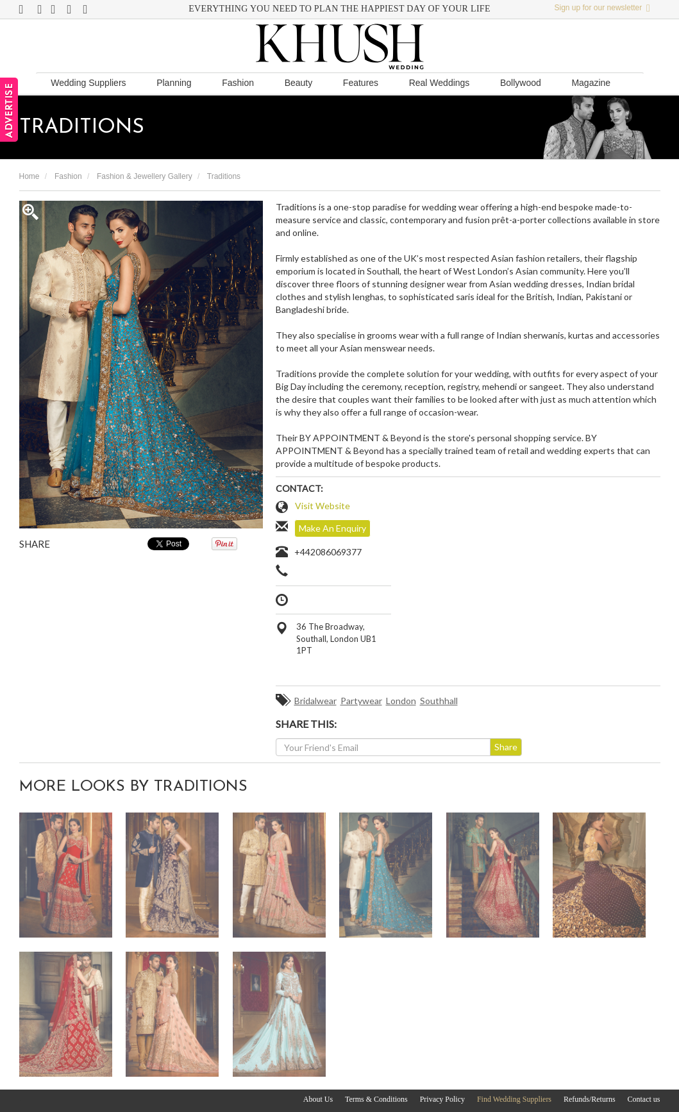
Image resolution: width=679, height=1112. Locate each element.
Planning (174, 83)
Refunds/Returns (590, 1099)
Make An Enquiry (332, 528)
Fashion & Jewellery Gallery (144, 176)
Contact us (644, 1099)
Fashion (238, 83)
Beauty (299, 83)
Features (360, 83)
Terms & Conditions (376, 1099)
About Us (318, 1099)
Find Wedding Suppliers (514, 1099)
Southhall (439, 700)
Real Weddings (439, 83)
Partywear (361, 700)
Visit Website (322, 505)
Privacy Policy (442, 1099)
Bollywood (520, 83)
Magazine (590, 83)
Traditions (223, 176)
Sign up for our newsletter (602, 7)
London (401, 700)
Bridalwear (315, 700)
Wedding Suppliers (88, 83)
